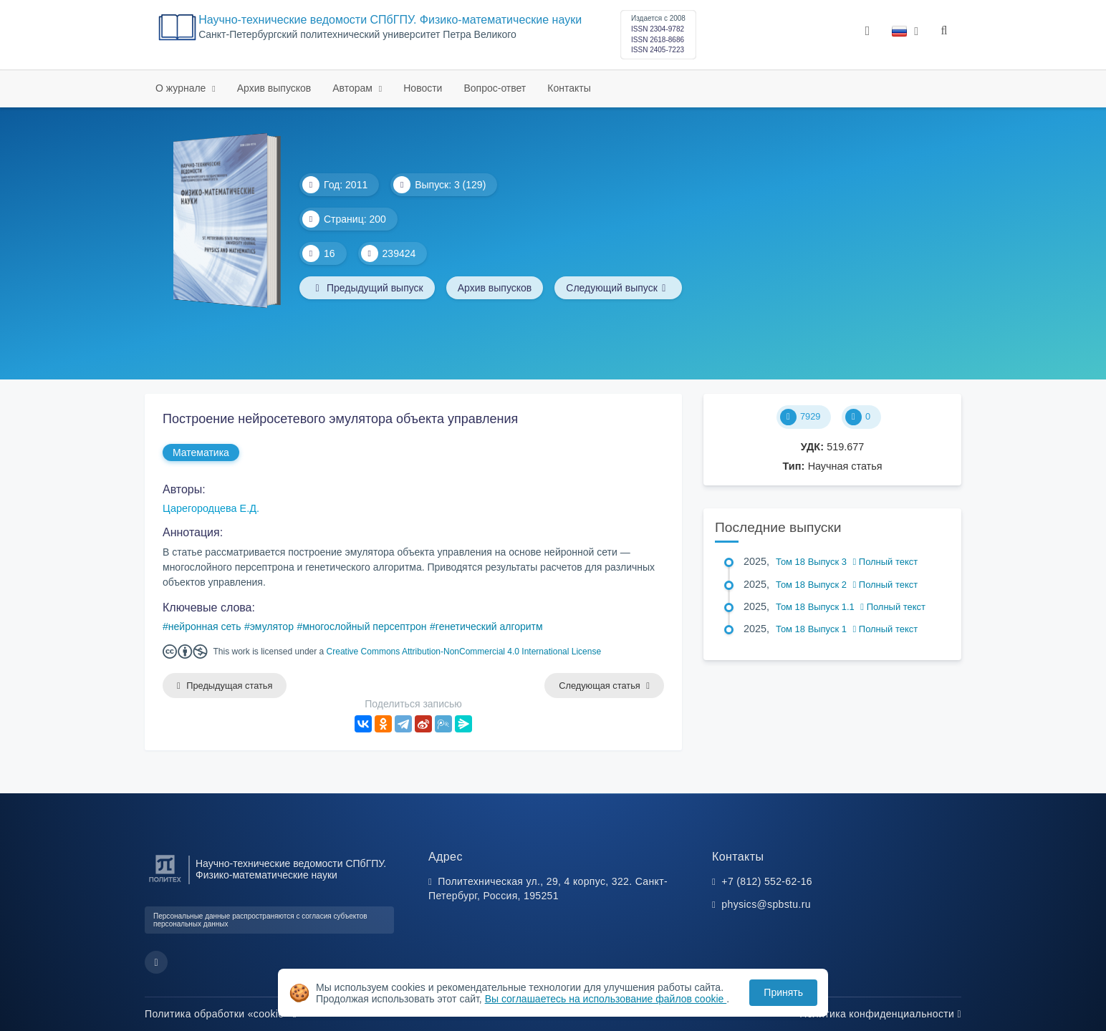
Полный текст (885, 561)
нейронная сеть (204, 626)
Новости (422, 88)
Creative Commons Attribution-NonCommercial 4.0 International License (464, 652)
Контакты (568, 88)
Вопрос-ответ (494, 88)
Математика (201, 452)
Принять (783, 992)
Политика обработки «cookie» (221, 1014)
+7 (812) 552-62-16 (766, 881)
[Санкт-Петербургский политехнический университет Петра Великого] (165, 882)
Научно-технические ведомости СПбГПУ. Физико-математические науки (390, 20)
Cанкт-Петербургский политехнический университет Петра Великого (357, 34)
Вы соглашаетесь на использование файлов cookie (606, 999)
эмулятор (272, 626)
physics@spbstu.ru (765, 904)
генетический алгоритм (489, 626)
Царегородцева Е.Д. (211, 508)
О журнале (181, 88)
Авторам (353, 88)
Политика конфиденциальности (880, 1014)
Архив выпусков (274, 88)
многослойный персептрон (364, 626)
